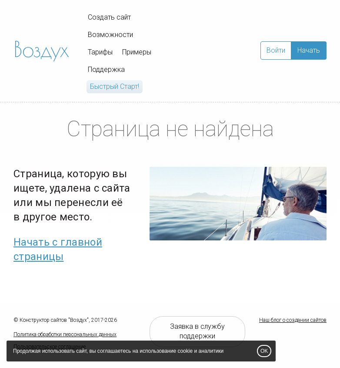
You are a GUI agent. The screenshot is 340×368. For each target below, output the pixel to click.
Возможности (110, 34)
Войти (276, 50)
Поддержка (106, 69)
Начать (308, 50)
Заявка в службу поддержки (197, 331)
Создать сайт (109, 17)
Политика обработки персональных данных (65, 334)
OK (264, 351)
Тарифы (100, 52)
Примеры (136, 52)
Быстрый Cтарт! (114, 86)
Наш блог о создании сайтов (293, 320)
